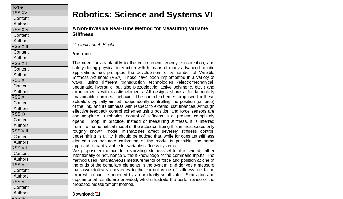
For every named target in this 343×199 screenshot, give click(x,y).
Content (21, 18)
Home (17, 7)
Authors (21, 24)
